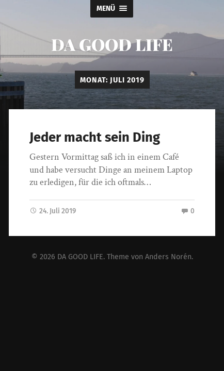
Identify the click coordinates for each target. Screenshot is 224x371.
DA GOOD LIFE (112, 44)
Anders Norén (168, 256)
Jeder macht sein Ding (94, 137)
